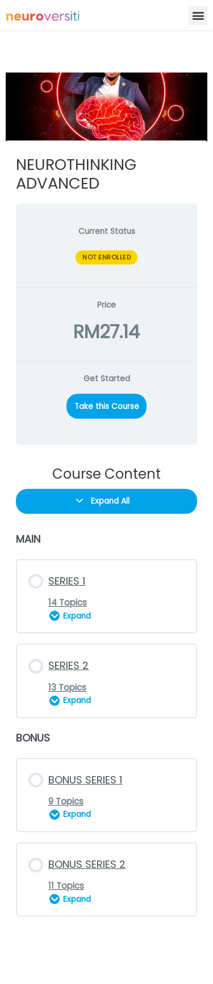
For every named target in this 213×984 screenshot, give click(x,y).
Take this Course (106, 406)
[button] (198, 15)
